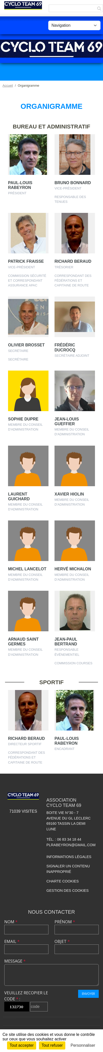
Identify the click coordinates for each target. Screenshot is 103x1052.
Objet (62, 941)
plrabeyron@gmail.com (70, 845)
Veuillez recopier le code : (26, 996)
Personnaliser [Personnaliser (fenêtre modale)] (83, 1045)
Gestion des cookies (67, 891)
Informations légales (68, 857)
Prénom (65, 922)
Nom (11, 922)
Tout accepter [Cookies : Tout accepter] (22, 1045)
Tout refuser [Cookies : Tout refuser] (52, 1045)
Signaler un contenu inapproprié (68, 869)
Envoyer (88, 994)
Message (15, 961)
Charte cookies (62, 881)
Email (12, 941)
